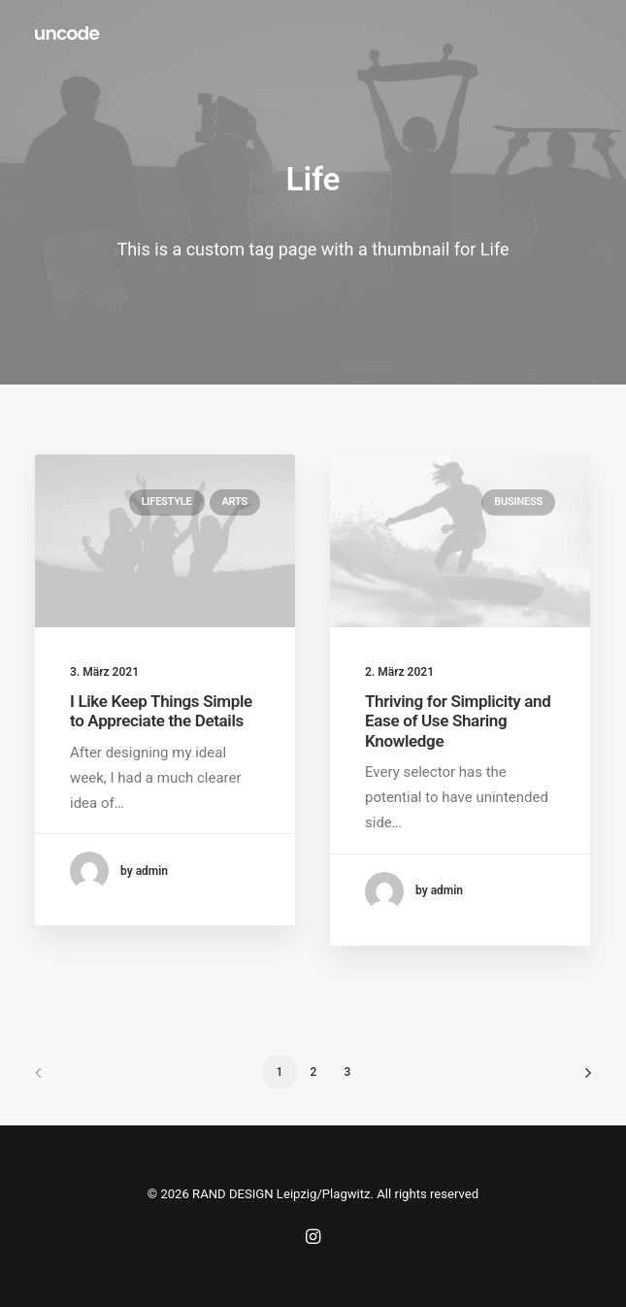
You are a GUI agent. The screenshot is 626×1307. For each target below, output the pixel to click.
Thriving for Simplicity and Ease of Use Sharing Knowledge (457, 721)
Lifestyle (167, 501)
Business (518, 501)
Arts (235, 501)
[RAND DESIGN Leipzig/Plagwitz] (68, 33)
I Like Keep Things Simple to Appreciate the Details (161, 710)
